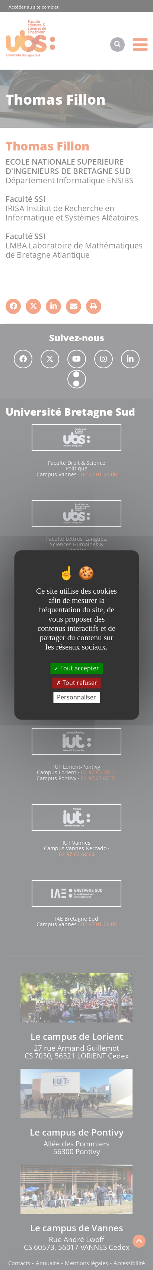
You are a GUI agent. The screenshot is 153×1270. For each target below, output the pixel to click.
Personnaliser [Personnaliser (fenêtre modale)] (76, 697)
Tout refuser (76, 683)
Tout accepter (76, 668)
